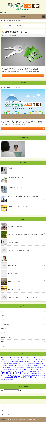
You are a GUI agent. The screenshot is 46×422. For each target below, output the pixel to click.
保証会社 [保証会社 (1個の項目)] (31, 375)
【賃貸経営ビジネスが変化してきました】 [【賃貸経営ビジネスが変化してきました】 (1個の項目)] (30, 373)
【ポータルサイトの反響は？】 (16, 289)
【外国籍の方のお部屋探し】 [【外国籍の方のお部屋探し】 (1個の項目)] (9, 365)
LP (1, 311)
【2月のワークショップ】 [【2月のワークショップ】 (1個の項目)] (6, 357)
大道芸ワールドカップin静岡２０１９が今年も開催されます (23, 297)
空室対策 (3, 341)
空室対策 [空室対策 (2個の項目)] (16, 377)
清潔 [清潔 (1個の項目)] (6, 377)
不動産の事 (4, 328)
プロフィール (11, 258)
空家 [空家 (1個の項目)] (22, 377)
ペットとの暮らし (5, 324)
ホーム (2, 406)
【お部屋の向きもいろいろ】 (16, 32)
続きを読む (23, 75)
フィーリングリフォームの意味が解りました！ (20, 250)
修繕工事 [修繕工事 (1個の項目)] (35, 375)
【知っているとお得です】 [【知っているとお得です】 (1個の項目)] (18, 369)
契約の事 (3, 333)
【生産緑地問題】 (12, 265)
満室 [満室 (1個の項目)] (8, 377)
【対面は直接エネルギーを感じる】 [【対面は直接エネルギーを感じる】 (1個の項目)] (33, 365)
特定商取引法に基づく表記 (7, 419)
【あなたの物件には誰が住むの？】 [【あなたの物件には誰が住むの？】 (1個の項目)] (13, 359)
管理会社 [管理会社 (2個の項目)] (27, 377)
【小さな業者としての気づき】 (16, 281)
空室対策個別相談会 (13, 242)
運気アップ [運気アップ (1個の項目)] (37, 377)
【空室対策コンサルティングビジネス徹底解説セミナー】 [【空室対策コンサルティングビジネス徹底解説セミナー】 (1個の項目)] (29, 371)
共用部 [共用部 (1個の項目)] (38, 375)
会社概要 (3, 410)
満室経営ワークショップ (7, 337)
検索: (2, 390)
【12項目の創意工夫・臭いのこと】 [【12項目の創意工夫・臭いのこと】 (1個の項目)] (28, 357)
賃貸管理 (14, 35)
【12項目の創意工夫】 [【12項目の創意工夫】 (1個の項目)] (16, 357)
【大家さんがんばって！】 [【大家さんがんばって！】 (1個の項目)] (20, 365)
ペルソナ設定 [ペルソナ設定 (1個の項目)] (19, 375)
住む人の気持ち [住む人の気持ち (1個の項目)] (26, 375)
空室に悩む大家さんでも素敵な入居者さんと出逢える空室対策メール (25, 234)
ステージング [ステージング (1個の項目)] (14, 375)
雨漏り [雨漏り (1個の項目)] (12, 379)
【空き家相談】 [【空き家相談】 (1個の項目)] (14, 371)
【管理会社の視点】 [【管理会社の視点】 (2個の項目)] (11, 373)
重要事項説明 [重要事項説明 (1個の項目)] (8, 379)
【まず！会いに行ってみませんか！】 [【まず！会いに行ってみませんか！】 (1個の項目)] (27, 359)
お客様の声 (4, 315)
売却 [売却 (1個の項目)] (43, 375)
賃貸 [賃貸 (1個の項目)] (33, 377)
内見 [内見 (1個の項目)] (41, 375)
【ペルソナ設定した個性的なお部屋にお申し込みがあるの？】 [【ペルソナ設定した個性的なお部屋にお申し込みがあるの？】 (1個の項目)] (24, 361)
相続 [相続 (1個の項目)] (10, 377)
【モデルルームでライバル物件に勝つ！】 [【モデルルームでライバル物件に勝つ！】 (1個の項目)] (26, 363)
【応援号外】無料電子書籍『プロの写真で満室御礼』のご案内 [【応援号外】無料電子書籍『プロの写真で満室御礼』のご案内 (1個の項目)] (26, 367)
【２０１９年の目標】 (13, 273)
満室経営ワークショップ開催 (15, 226)
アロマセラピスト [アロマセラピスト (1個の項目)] (7, 375)
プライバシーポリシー (6, 415)
